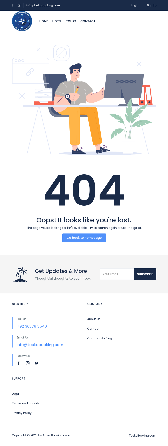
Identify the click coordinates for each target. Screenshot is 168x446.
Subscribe (145, 274)
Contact (87, 21)
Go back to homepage (84, 238)
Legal (15, 394)
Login (134, 5)
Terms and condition (27, 403)
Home (43, 21)
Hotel (57, 21)
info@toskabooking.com (43, 5)
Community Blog (99, 338)
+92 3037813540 (32, 326)
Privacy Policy (22, 413)
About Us (93, 319)
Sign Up (151, 5)
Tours (71, 21)
